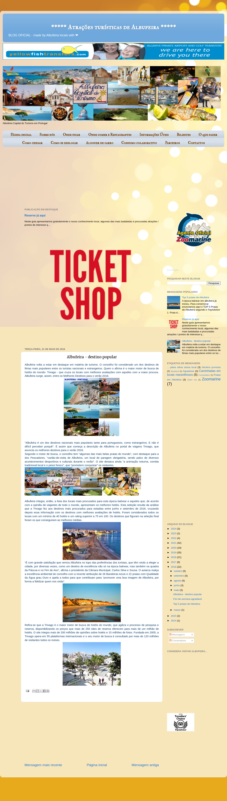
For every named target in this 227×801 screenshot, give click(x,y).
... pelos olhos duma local (181, 367)
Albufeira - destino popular (196, 341)
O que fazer (207, 134)
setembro (179, 575)
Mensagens (177, 634)
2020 (174, 547)
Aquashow (188, 371)
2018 (174, 557)
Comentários (177, 640)
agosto (178, 580)
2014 (174, 620)
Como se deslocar (64, 143)
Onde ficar (71, 134)
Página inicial (21, 134)
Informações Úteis (154, 134)
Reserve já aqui (35, 215)
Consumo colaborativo (139, 143)
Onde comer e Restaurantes (109, 134)
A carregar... (173, 270)
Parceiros (172, 143)
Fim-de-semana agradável (187, 599)
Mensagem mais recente (43, 765)
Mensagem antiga (145, 765)
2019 (174, 552)
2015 (174, 616)
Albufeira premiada (211, 367)
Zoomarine (211, 379)
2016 (174, 566)
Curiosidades (204, 375)
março (177, 610)
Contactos (196, 143)
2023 (174, 533)
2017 (174, 562)
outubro (178, 571)
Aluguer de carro (99, 143)
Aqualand (175, 371)
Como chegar (32, 143)
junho (177, 585)
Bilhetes (183, 134)
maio (177, 590)
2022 (174, 538)
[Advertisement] (77, 177)
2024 (174, 528)
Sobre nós (47, 134)
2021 (174, 543)
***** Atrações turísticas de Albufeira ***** (113, 27)
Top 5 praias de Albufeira (195, 297)
